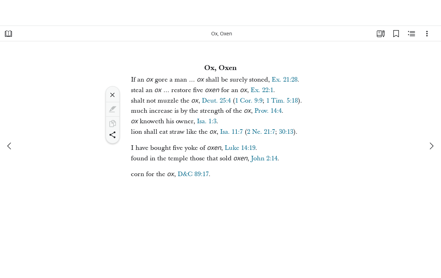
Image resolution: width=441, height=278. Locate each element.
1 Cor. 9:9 (248, 100)
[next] (431, 146)
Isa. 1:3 (206, 121)
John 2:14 (264, 158)
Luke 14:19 (240, 148)
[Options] (427, 33)
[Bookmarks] (396, 33)
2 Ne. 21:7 (261, 131)
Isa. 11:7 (231, 131)
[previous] (10, 146)
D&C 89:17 (193, 174)
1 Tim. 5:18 (282, 100)
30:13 (286, 131)
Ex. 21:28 (285, 79)
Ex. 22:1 (261, 90)
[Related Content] (412, 33)
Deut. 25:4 (216, 100)
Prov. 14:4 (268, 110)
